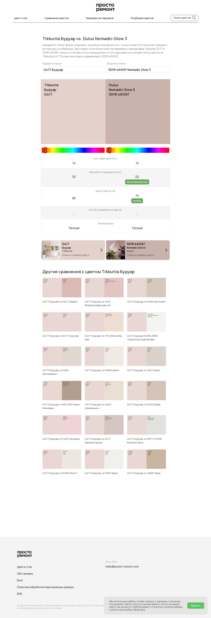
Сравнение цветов (56, 18)
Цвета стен (24, 567)
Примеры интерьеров (99, 18)
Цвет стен (20, 18)
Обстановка (25, 573)
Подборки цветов (142, 18)
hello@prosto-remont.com (122, 566)
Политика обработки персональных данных (45, 587)
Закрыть (196, 605)
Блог (20, 580)
